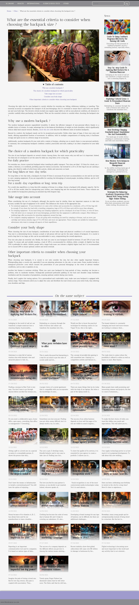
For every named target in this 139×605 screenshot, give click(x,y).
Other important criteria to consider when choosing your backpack (53, 99)
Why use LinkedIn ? (114, 375)
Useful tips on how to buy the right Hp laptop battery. (86, 378)
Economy (10, 3)
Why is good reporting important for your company (21, 537)
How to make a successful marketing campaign (54, 536)
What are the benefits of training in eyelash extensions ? (116, 314)
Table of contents (54, 84)
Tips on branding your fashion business (84, 504)
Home (9, 11)
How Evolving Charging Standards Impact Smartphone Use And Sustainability (117, 132)
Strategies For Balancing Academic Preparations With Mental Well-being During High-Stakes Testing (117, 195)
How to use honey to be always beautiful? (22, 504)
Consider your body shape (53, 96)
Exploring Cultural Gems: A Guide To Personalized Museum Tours (117, 101)
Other (66, 3)
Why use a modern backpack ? (53, 88)
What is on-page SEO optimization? (83, 408)
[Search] (108, 3)
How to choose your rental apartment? (52, 377)
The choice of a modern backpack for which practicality (53, 91)
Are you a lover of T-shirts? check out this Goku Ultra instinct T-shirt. (53, 507)
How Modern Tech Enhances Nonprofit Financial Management (117, 163)
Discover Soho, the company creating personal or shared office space (23, 411)
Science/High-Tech (51, 3)
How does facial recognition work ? (82, 472)
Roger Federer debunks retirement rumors (53, 568)
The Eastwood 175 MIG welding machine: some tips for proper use (116, 442)
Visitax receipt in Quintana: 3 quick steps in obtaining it (23, 346)
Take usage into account (53, 94)
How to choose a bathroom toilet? (112, 408)
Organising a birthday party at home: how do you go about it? (115, 474)
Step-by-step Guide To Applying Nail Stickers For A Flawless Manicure (117, 70)
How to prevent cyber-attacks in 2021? (84, 536)
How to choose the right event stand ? (116, 345)
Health (20, 3)
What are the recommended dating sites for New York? (23, 378)
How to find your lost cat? (55, 407)
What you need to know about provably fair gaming (85, 346)
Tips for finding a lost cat (54, 439)
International (33, 3)
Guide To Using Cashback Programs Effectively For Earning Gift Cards (117, 39)
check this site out (45, 129)
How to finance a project (116, 502)
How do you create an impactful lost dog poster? (23, 568)
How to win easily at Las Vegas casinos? (85, 313)
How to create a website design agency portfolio (85, 440)
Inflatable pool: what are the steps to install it (22, 472)
